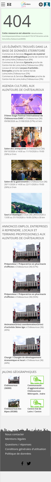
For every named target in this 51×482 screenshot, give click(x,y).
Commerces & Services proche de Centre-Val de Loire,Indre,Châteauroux (25, 57)
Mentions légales (15, 439)
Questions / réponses (18, 444)
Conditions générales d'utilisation (25, 449)
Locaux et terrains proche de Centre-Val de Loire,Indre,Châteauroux (20, 71)
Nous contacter (14, 434)
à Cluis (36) (18, 214)
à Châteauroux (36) (23, 117)
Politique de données (18, 453)
